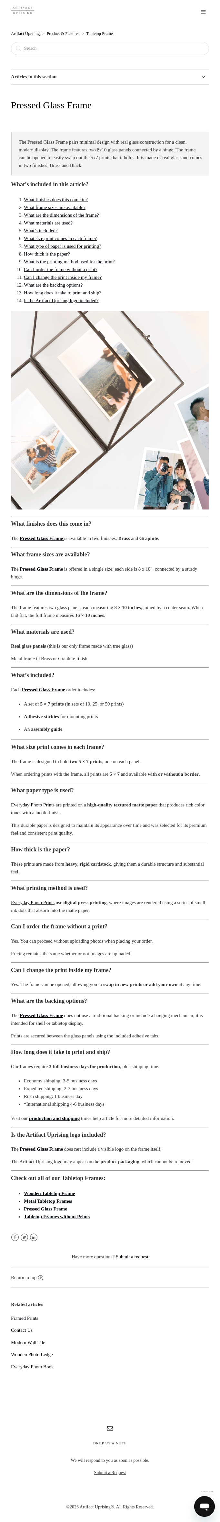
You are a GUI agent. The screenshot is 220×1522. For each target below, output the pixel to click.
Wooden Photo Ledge (32, 1354)
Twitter (24, 1237)
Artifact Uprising (25, 33)
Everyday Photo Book (32, 1366)
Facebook (15, 1237)
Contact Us (22, 1330)
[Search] (110, 48)
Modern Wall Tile (28, 1342)
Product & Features (63, 33)
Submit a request (132, 1256)
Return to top (27, 1277)
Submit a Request (110, 1472)
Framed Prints (24, 1318)
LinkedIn (34, 1237)
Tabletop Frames (100, 33)
